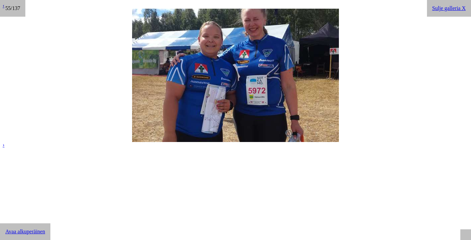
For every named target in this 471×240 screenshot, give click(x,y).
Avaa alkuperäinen (25, 231)
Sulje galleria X (449, 8)
